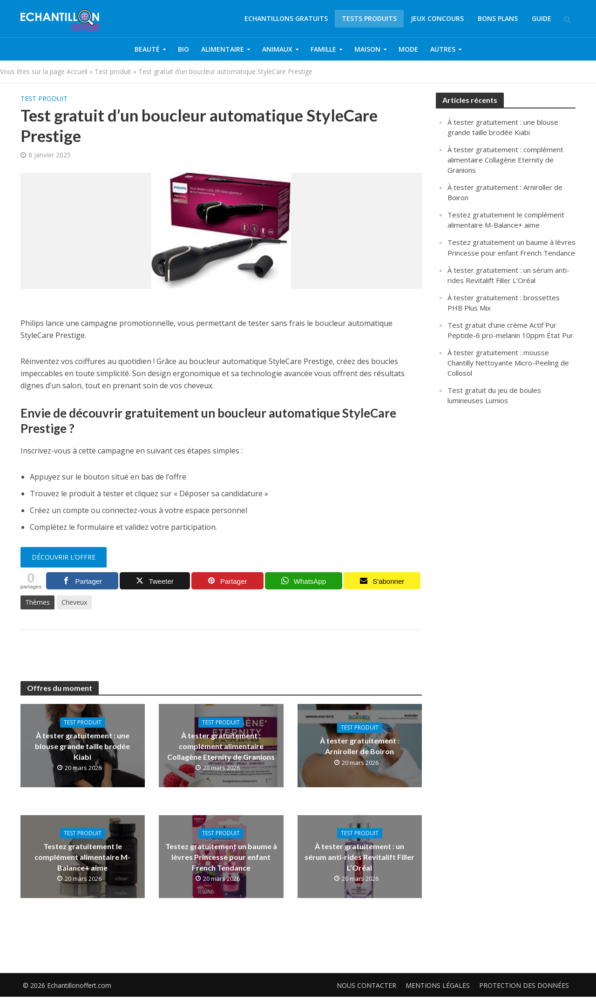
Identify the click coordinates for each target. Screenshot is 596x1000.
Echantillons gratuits (286, 18)
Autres (442, 49)
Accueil (77, 71)
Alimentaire (222, 49)
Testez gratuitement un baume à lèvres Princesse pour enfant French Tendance (221, 857)
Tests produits (369, 18)
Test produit (113, 71)
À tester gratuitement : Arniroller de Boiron (360, 746)
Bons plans (498, 18)
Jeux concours (437, 18)
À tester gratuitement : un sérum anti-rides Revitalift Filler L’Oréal (359, 857)
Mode (408, 49)
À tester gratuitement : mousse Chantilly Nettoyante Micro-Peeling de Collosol (508, 363)
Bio (183, 49)
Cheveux (74, 602)
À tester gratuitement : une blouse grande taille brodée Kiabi (82, 746)
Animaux (277, 49)
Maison (367, 49)
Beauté (147, 49)
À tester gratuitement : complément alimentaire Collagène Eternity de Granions (221, 746)
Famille (323, 49)
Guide (541, 18)
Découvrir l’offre (63, 557)
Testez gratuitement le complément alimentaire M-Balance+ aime (82, 857)
